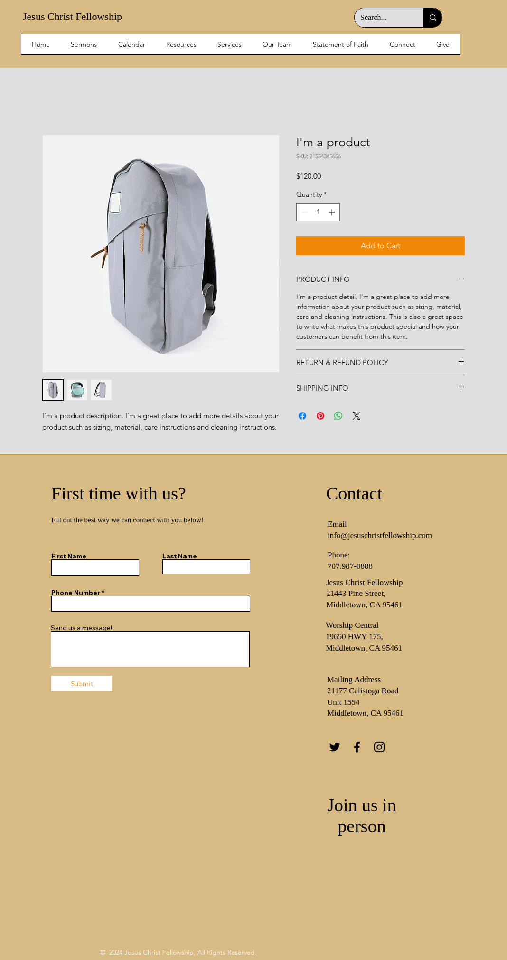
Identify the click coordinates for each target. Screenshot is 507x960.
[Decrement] (304, 212)
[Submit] (81, 683)
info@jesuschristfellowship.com (380, 535)
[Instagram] (379, 747)
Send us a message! (81, 627)
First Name (68, 556)
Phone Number (75, 592)
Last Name (179, 556)
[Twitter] (335, 747)
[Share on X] (356, 416)
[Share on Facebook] (302, 416)
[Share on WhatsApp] (338, 416)
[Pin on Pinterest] (320, 416)
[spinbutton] (318, 212)
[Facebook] (357, 747)
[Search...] (382, 17)
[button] (402, 44)
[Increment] (332, 212)
